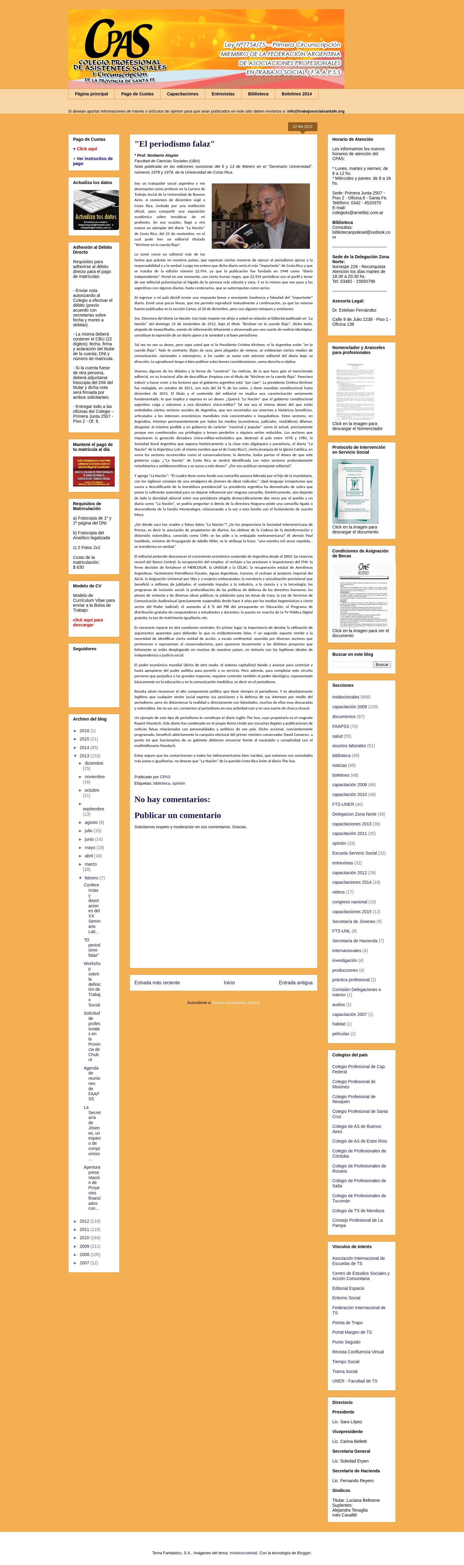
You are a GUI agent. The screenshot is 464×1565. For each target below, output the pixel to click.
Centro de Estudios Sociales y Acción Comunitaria (361, 1276)
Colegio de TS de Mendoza (358, 1210)
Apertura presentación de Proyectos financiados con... (92, 1188)
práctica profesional (350, 979)
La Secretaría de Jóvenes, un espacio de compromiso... (92, 1133)
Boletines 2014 (297, 93)
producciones (345, 970)
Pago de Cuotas (137, 93)
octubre (92, 790)
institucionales (345, 696)
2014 (85, 747)
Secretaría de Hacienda (354, 940)
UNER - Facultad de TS (354, 1381)
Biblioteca (258, 93)
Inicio (229, 982)
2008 (85, 1254)
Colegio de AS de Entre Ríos (359, 1141)
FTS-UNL (341, 931)
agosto (92, 822)
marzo (91, 864)
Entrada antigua (296, 982)
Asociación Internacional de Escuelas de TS (358, 1261)
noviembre (95, 776)
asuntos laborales (349, 745)
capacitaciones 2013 (352, 823)
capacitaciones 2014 (352, 882)
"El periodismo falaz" (92, 947)
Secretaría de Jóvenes (353, 921)
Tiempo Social (345, 1361)
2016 (85, 730)
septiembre (93, 808)
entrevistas (342, 862)
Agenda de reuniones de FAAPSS (92, 1084)
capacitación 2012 (349, 872)
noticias (339, 765)
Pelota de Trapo (347, 1322)
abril (89, 855)
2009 (85, 1246)
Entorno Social (346, 1297)
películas (340, 1033)
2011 (85, 1229)
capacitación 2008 (349, 784)
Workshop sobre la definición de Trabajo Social (92, 984)
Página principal (91, 93)
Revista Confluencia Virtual (358, 1351)
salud (337, 736)
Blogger (304, 1553)
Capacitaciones (183, 93)
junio (90, 839)
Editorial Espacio (348, 1288)
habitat (338, 1023)
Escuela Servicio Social (354, 853)
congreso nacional (349, 901)
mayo (90, 847)
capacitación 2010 (349, 794)
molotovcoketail (243, 1553)
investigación (344, 960)
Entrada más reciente (157, 982)
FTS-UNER (343, 804)
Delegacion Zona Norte (354, 814)
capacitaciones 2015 (352, 911)
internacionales (346, 950)
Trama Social (345, 1371)
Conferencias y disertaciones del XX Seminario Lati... (92, 908)
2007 (85, 1262)
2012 (85, 1221)
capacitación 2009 (349, 706)
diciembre (94, 763)
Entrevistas (223, 93)
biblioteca (161, 783)
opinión (178, 783)
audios (338, 1004)
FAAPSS (340, 726)
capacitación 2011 (349, 833)
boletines (341, 775)
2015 (85, 738)
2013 (85, 755)
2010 (85, 1237)
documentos (344, 716)
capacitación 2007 (349, 1014)
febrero (92, 877)
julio (89, 830)
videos (338, 892)
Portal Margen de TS (352, 1332)
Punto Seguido (346, 1342)
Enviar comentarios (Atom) (236, 1002)
